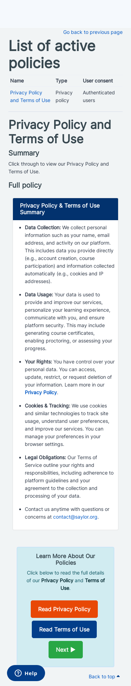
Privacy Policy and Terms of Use (59, 131)
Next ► (65, 649)
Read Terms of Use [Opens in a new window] (64, 629)
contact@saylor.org (75, 517)
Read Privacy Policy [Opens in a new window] (64, 609)
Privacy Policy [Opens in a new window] (41, 392)
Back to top (104, 676)
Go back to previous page (93, 32)
